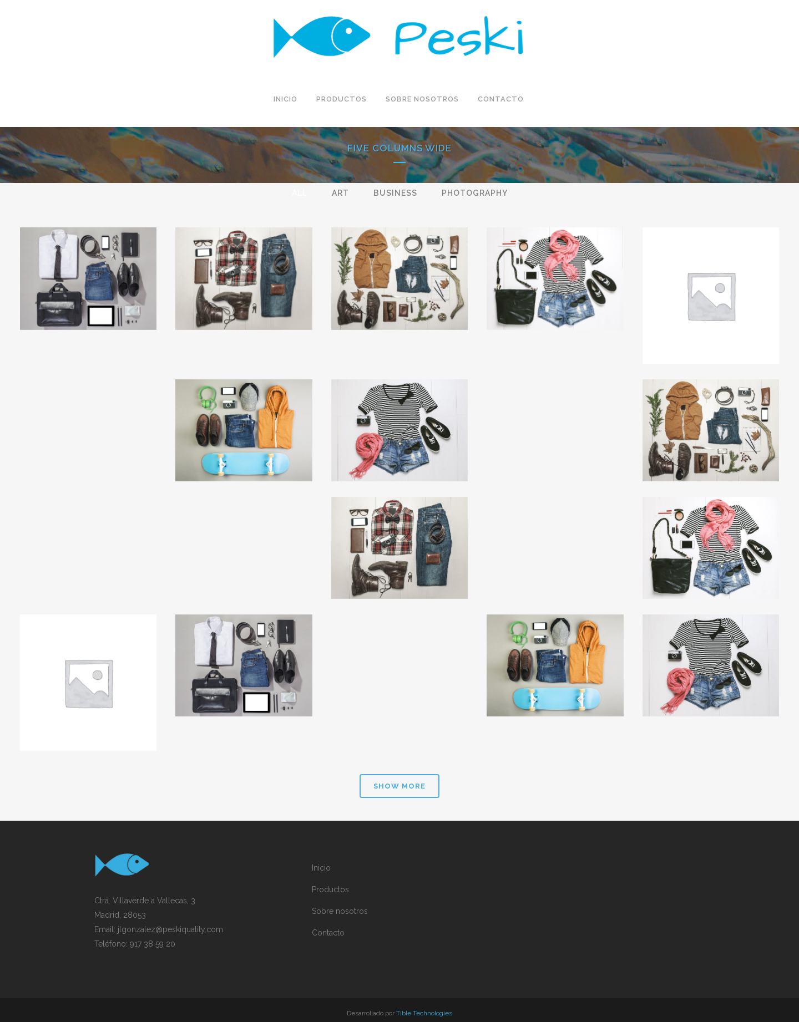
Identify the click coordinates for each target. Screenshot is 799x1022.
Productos (330, 889)
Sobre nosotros (340, 911)
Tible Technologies (424, 1013)
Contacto (328, 932)
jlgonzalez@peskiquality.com (170, 929)
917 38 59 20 (152, 943)
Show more (399, 786)
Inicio (321, 867)
